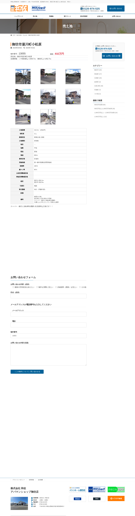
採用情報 (31, 480)
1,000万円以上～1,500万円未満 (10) (105, 112)
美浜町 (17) (98, 74)
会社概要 (40, 480)
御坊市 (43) (98, 70)
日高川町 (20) (98, 86)
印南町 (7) (97, 90)
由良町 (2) (97, 82)
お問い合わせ (116, 8)
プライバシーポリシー (19, 480)
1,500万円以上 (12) (100, 116)
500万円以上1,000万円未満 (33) (104, 108)
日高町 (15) (98, 78)
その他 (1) (97, 94)
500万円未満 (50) (99, 104)
